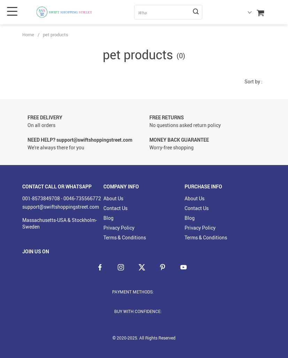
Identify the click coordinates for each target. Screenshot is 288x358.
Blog (108, 218)
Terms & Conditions (124, 237)
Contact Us (115, 208)
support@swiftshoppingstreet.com (60, 206)
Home (28, 34)
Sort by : (253, 81)
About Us (113, 198)
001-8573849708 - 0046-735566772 (61, 198)
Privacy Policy (118, 227)
